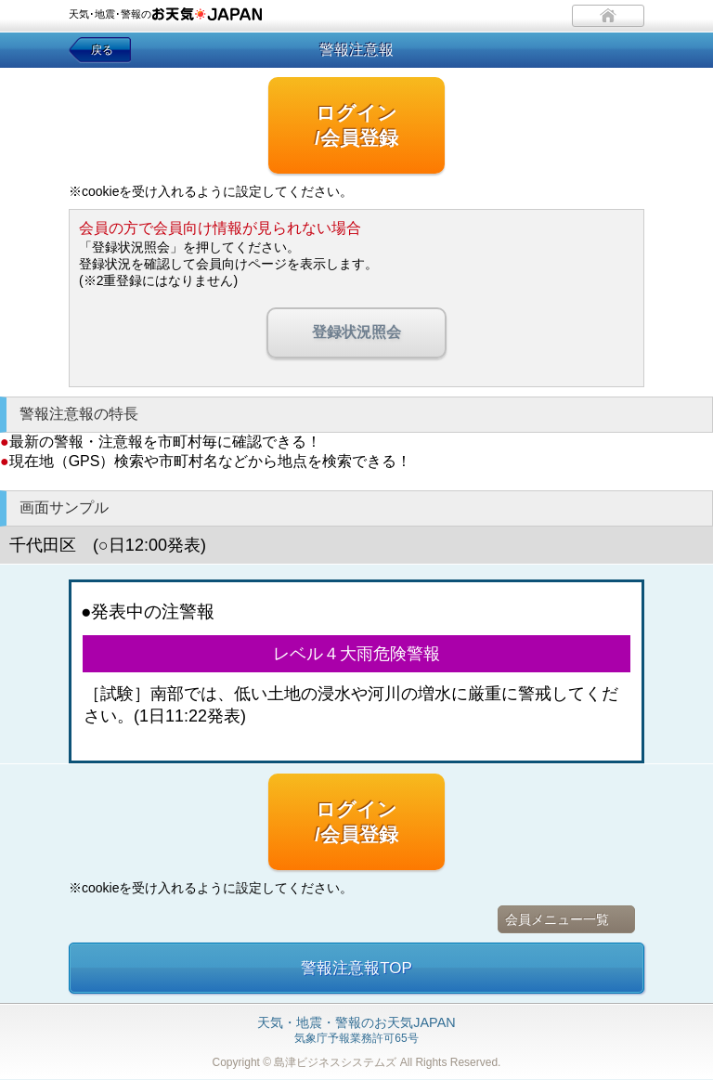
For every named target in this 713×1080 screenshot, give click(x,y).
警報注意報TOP (356, 968)
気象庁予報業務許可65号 (356, 1031)
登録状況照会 (356, 332)
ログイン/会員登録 (356, 125)
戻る (102, 50)
